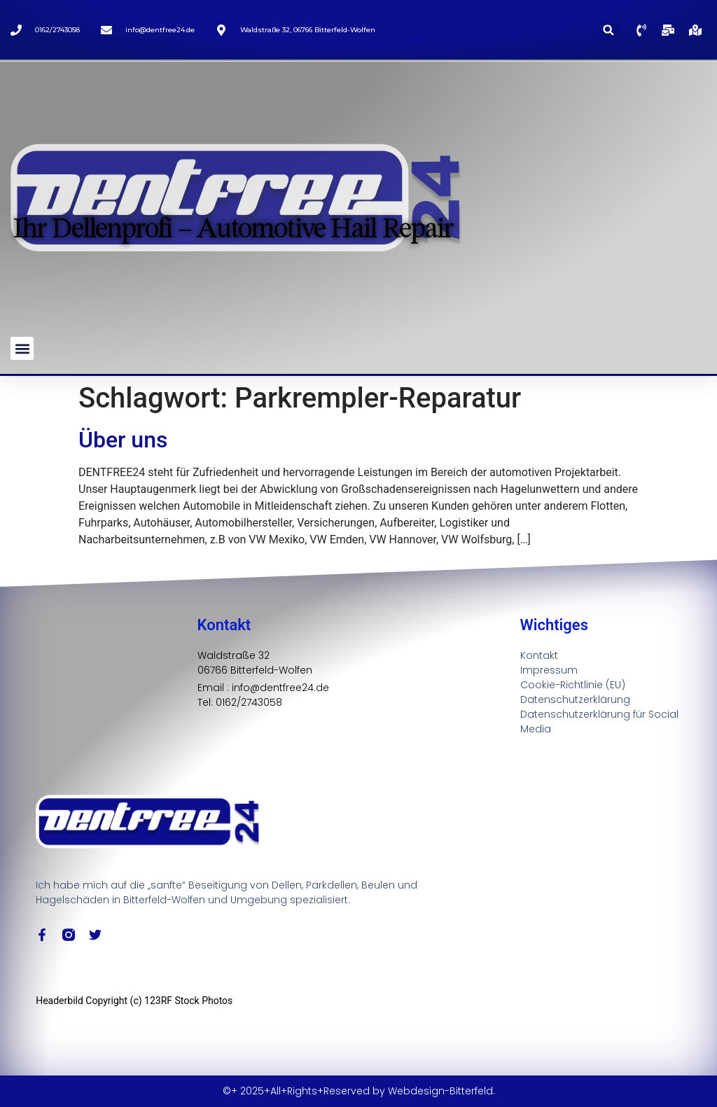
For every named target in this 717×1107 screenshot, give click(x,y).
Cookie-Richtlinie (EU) (572, 685)
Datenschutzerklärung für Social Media (599, 721)
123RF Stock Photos (188, 1000)
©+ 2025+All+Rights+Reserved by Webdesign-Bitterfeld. (359, 1091)
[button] (609, 30)
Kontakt (539, 655)
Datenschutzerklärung (575, 699)
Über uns (122, 439)
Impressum (549, 670)
